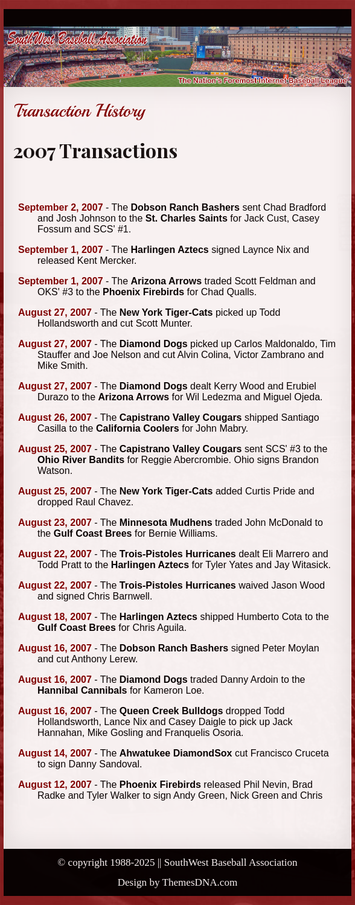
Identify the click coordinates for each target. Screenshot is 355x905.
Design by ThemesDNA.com (178, 882)
